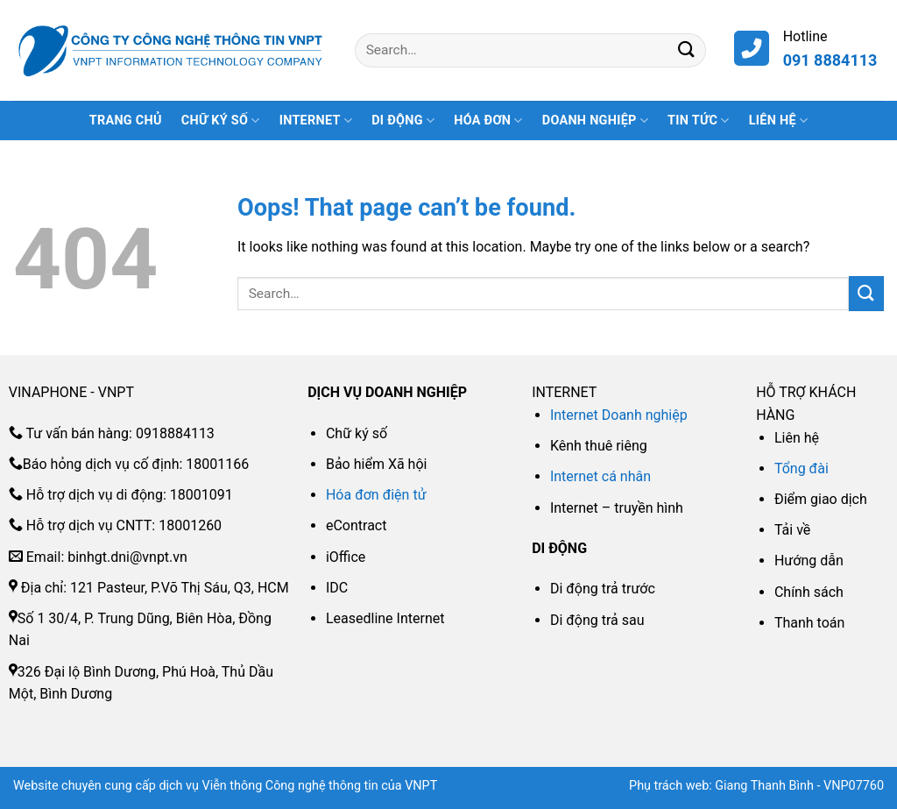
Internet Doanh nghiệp (619, 415)
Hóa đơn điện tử (376, 494)
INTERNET (315, 120)
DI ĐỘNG (402, 120)
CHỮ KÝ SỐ (220, 120)
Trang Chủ (125, 120)
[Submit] (686, 50)
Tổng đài (801, 468)
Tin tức (698, 120)
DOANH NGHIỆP (595, 120)
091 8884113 (830, 60)
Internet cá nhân (600, 476)
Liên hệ (779, 120)
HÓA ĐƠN (488, 120)
